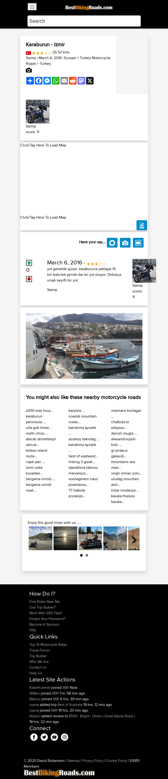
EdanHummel (40, 687)
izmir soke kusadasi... (34, 470)
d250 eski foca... (39, 410)
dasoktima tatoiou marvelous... (83, 470)
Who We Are (39, 661)
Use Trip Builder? (42, 607)
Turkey (45, 63)
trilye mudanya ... (125, 490)
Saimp (31, 58)
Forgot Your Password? (47, 618)
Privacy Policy (92, 760)
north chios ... (37, 433)
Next (132, 538)
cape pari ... (35, 462)
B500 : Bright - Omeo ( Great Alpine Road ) (102, 715)
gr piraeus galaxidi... (119, 453)
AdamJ (35, 715)
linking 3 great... (81, 462)
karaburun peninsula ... (36, 419)
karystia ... (76, 410)
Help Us (35, 673)
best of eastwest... (83, 456)
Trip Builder (38, 655)
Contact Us (37, 667)
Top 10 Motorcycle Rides (48, 644)
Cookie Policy (116, 760)
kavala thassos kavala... (123, 498)
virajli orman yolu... (126, 473)
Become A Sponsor (44, 624)
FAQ (32, 630)
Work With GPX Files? (45, 612)
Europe (70, 58)
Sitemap (73, 760)
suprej (34, 704)
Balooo (35, 698)
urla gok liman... (39, 427)
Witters (35, 693)
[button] (34, 346)
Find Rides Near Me (44, 601)
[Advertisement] (84, 181)
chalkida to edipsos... (120, 424)
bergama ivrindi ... (40, 479)
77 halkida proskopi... (77, 493)
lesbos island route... (36, 453)
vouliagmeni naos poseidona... (83, 481)
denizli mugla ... (124, 433)
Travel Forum (39, 650)
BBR (66, 687)
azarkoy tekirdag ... (84, 439)
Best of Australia (70, 704)
